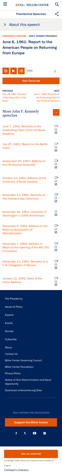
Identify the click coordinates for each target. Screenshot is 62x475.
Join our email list (31, 453)
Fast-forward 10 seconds (21, 71)
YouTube (34, 433)
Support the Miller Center (31, 422)
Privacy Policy (13, 373)
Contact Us (11, 354)
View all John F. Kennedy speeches (56, 112)
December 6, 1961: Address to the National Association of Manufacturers (25, 229)
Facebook (16, 433)
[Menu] (5, 4)
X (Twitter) (24, 433)
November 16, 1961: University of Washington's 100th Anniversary (24, 213)
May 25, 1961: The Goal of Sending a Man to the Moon (14, 97)
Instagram (45, 433)
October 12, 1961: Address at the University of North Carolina (24, 179)
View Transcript (31, 81)
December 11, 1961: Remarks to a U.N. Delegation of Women (25, 263)
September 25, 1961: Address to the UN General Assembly (23, 163)
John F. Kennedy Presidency (43, 36)
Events (9, 323)
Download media (55, 71)
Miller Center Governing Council (23, 360)
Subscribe (11, 339)
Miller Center (37, 5)
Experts (9, 315)
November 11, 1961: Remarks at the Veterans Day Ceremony (23, 196)
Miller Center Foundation (19, 367)
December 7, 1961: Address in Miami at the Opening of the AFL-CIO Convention (25, 247)
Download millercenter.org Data (23, 390)
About (8, 347)
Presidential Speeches (14, 36)
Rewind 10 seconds (5, 71)
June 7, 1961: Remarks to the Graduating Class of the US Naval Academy (47, 97)
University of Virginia (20, 5)
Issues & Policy (13, 306)
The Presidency (14, 298)
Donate (9, 331)
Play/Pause (13, 71)
